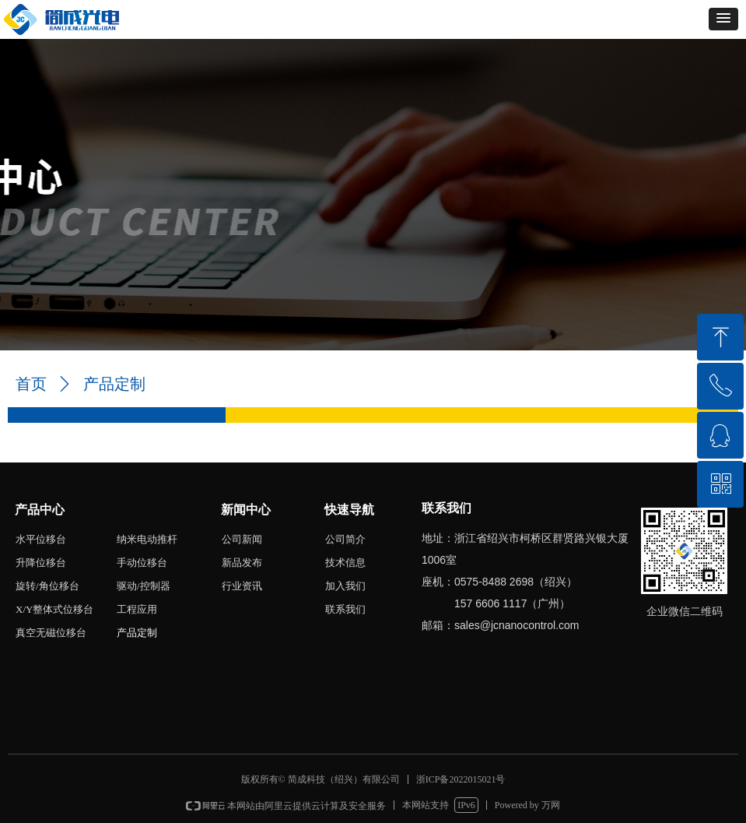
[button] (723, 19)
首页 (31, 383)
